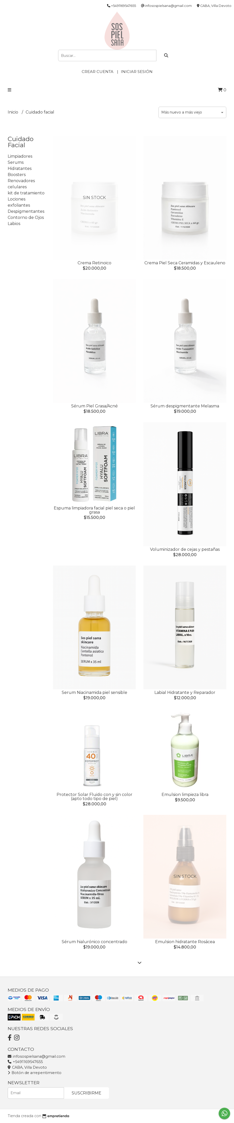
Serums (16, 162)
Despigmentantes (26, 211)
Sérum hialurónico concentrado (94, 941)
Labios (14, 223)
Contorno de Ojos (26, 217)
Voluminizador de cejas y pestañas (185, 549)
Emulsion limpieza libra (185, 794)
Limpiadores (20, 156)
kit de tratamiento (26, 193)
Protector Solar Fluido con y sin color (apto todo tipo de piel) (94, 796)
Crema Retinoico (94, 262)
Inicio (13, 112)
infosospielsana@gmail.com (36, 1056)
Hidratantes (19, 168)
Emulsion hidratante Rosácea (185, 941)
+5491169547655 (25, 1061)
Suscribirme (86, 1093)
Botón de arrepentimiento (34, 1072)
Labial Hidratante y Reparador (184, 692)
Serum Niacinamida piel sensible (94, 692)
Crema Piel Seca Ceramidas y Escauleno (184, 262)
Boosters (17, 174)
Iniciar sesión (137, 71)
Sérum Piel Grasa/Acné (94, 406)
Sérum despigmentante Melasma (185, 406)
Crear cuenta (97, 71)
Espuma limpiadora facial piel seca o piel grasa (94, 510)
